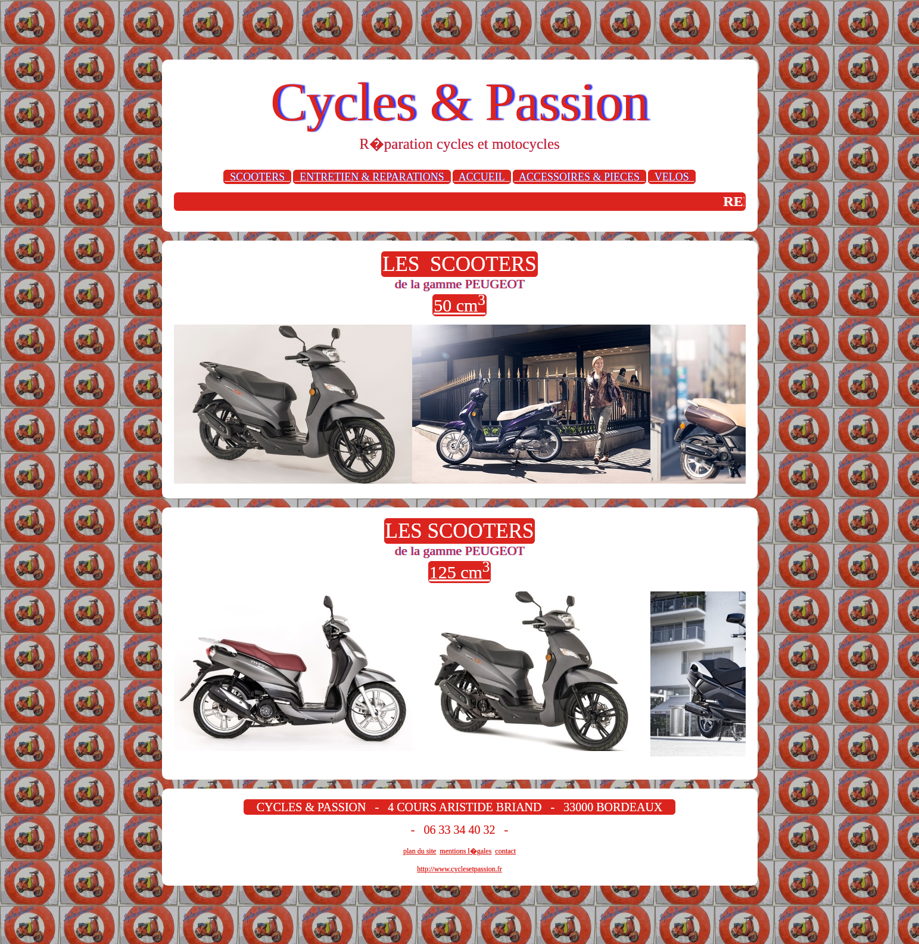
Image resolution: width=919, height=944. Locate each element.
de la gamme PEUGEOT (459, 283)
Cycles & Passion (459, 102)
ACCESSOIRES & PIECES (579, 177)
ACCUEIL (482, 177)
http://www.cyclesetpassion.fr (459, 869)
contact (505, 851)
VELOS (671, 177)
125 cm (459, 571)
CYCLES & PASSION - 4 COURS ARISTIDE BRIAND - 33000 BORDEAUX (460, 807)
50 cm (459, 304)
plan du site (419, 851)
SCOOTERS (257, 177)
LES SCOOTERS (459, 264)
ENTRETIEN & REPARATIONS (371, 177)
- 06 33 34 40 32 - (459, 829)
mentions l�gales (465, 851)
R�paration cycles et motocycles (459, 144)
